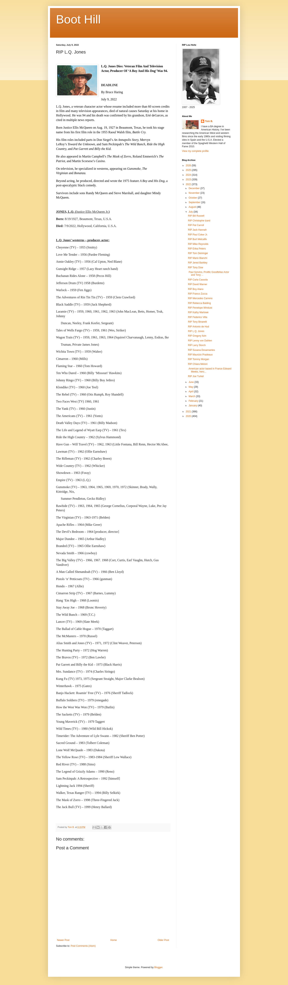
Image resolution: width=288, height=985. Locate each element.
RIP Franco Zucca (197, 293)
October (193, 197)
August (193, 207)
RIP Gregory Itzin (197, 335)
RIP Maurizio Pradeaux (200, 354)
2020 (189, 416)
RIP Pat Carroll (196, 225)
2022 (189, 184)
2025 (189, 170)
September (195, 202)
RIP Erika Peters (197, 248)
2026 (189, 165)
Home (113, 940)
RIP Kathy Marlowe (198, 312)
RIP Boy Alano (195, 289)
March (192, 396)
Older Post (163, 940)
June (191, 382)
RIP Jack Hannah (197, 229)
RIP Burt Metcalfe (197, 239)
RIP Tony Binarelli (197, 321)
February (194, 401)
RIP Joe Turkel (196, 376)
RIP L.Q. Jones (196, 331)
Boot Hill (78, 19)
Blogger (158, 967)
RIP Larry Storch (197, 345)
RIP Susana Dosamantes (201, 350)
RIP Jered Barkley (197, 262)
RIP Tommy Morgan (198, 359)
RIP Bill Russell (196, 215)
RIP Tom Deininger (198, 253)
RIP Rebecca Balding (199, 303)
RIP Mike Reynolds (198, 244)
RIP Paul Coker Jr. (198, 234)
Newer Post (63, 940)
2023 (189, 179)
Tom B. (209, 121)
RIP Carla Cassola (198, 279)
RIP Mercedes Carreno (200, 298)
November (194, 193)
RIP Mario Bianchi (197, 258)
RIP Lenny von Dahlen (200, 340)
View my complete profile (195, 151)
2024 (189, 175)
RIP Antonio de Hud (198, 326)
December (194, 188)
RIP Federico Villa (197, 317)
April (191, 391)
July (191, 211)
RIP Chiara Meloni (197, 364)
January (193, 405)
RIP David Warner (197, 284)
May (191, 387)
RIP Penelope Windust (200, 307)
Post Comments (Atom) (83, 946)
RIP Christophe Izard (199, 220)
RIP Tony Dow (195, 267)
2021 (189, 411)
